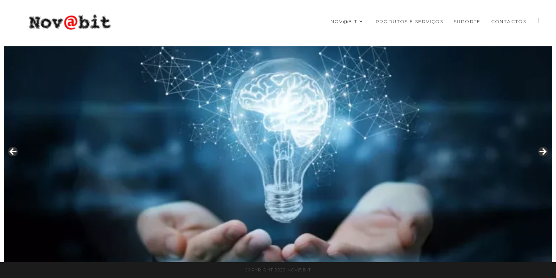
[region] (278, 154)
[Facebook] (539, 20)
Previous (13, 152)
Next (542, 152)
